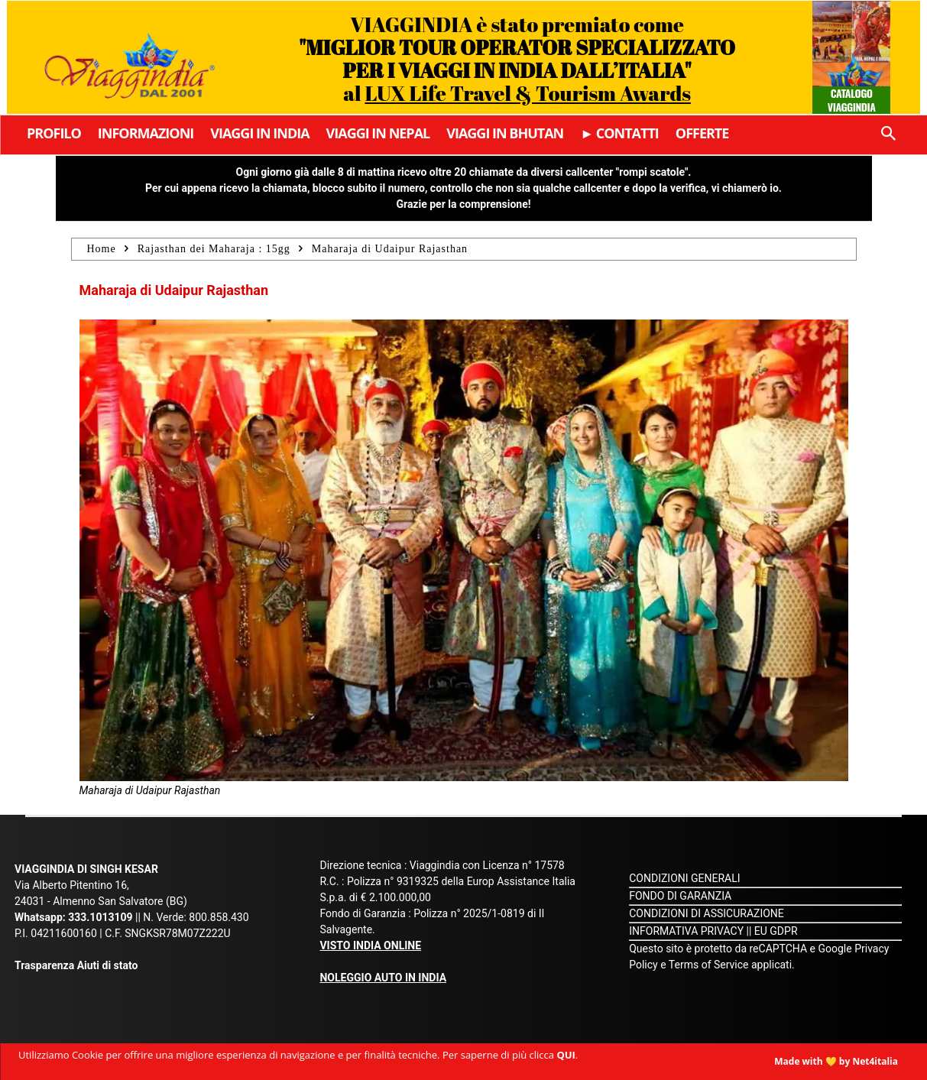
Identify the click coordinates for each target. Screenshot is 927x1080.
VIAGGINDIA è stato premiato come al (517, 58)
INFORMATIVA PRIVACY (686, 931)
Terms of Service (709, 964)
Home (101, 249)
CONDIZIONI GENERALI (684, 878)
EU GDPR (776, 931)
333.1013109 (100, 917)
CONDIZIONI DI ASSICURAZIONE (706, 913)
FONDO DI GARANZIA (680, 896)
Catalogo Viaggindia (852, 100)
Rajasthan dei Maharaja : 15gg (214, 249)
